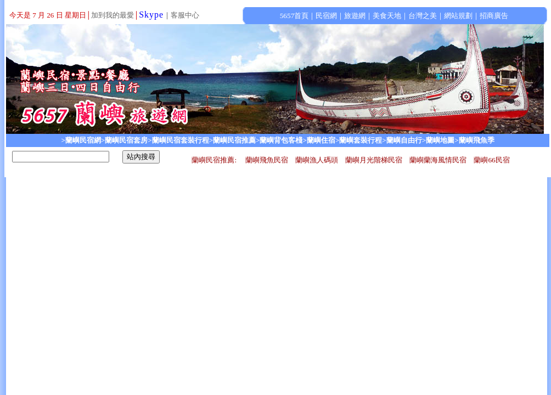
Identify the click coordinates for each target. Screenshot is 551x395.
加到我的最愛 (112, 15)
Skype (151, 14)
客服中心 (185, 15)
